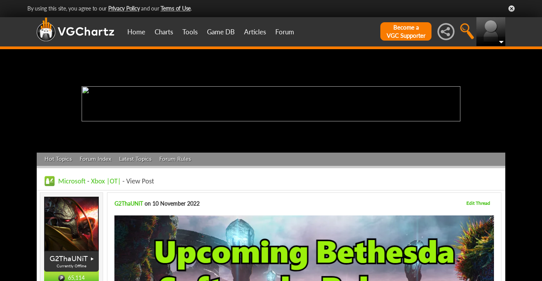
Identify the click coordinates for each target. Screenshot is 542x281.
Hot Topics (58, 159)
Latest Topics (135, 159)
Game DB (221, 32)
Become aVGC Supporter (406, 31)
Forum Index (95, 159)
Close (511, 8)
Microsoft (72, 181)
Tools (190, 32)
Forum (284, 32)
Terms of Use (175, 8)
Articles (255, 32)
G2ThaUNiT (69, 258)
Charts (164, 32)
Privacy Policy (124, 8)
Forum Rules (175, 159)
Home (136, 32)
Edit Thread (478, 203)
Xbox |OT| (107, 181)
